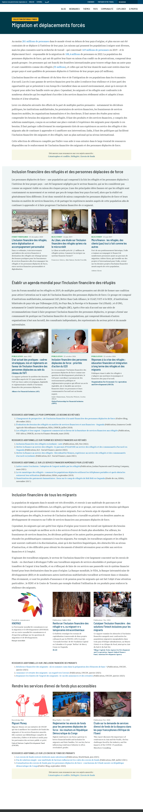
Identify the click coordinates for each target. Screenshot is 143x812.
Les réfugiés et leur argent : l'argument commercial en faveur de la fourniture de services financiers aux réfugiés (67, 430)
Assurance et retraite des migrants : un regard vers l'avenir (42, 672)
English (31, 2)
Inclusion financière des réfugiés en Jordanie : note (39, 443)
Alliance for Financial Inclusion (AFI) (26, 391)
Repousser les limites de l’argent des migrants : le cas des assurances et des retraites (54, 675)
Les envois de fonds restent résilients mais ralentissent (41, 757)
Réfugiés (75, 156)
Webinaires (74, 8)
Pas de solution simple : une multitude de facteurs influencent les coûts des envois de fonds (57, 760)
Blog (63, 8)
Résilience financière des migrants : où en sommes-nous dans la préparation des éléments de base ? (61, 666)
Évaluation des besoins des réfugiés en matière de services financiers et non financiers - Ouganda (60, 424)
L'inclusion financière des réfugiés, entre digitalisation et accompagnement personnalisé (29, 243)
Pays (95, 8)
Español (39, 2)
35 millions (59, 66)
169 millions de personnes (95, 49)
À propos (133, 8)
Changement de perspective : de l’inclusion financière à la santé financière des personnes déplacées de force (65, 418)
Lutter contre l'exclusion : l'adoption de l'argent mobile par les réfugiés (48, 466)
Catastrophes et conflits (59, 156)
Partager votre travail (106, 2)
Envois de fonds (88, 156)
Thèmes (86, 8)
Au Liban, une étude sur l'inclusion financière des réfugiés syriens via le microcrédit (69, 243)
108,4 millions (72, 54)
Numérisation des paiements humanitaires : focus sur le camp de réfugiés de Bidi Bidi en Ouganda (60, 478)
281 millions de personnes (35, 41)
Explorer (121, 8)
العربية (47, 2)
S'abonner (90, 2)
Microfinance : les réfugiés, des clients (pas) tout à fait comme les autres (109, 243)
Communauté (107, 8)
